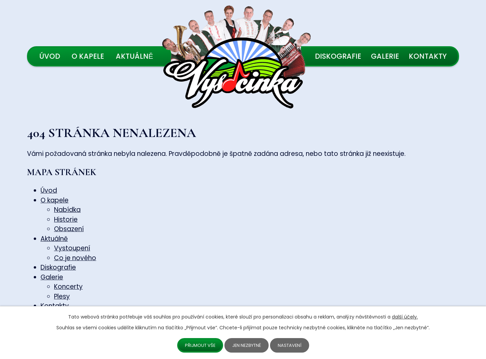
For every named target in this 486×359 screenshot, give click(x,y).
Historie (66, 219)
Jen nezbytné (247, 344)
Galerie (385, 56)
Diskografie (338, 56)
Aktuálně (134, 56)
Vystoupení (72, 248)
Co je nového (75, 258)
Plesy (62, 296)
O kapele (88, 56)
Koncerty (68, 286)
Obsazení (69, 228)
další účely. (405, 316)
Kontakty (428, 56)
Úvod (49, 56)
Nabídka (67, 209)
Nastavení (292, 344)
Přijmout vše (198, 344)
